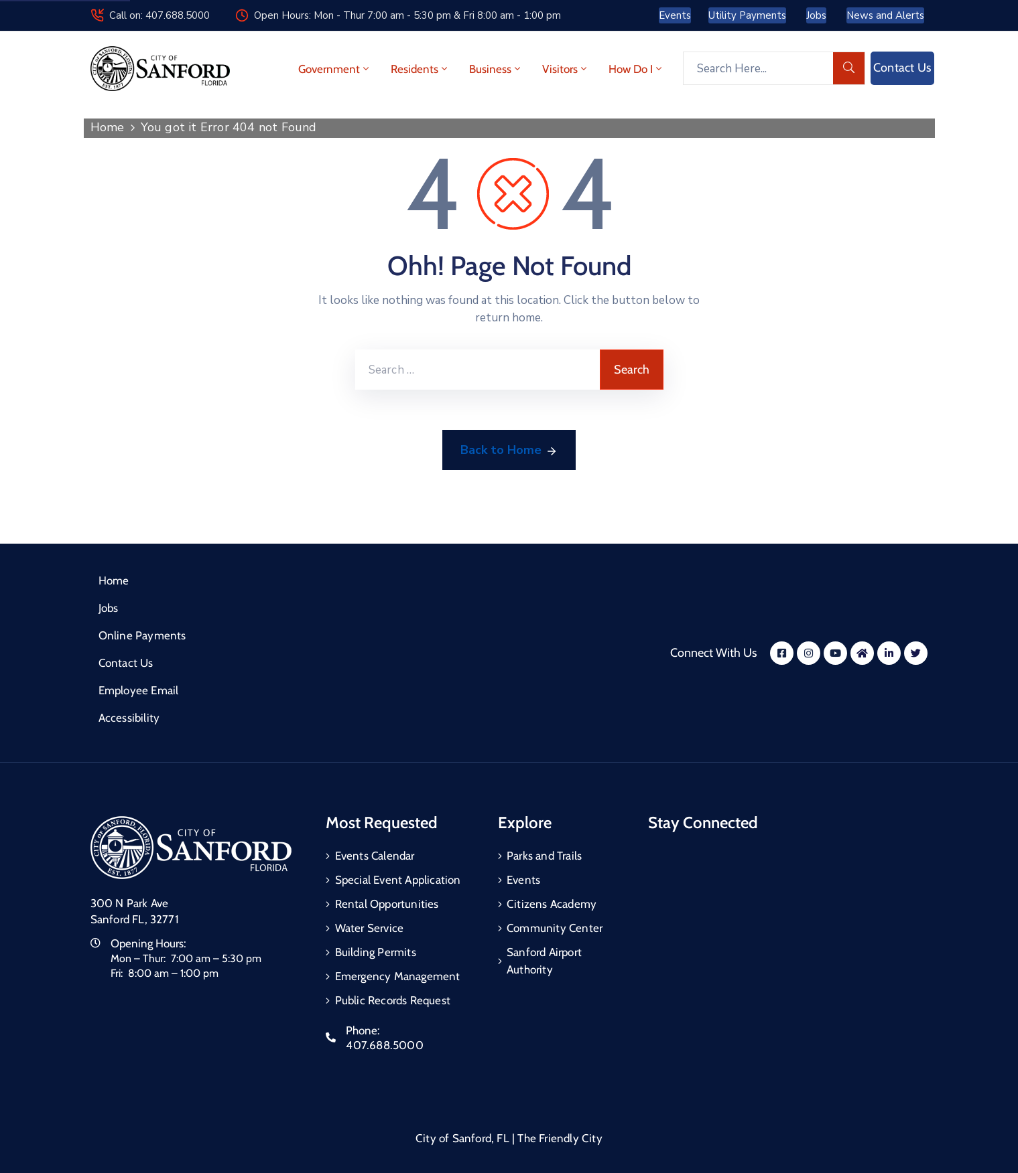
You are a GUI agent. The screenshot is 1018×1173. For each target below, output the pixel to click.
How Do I (636, 69)
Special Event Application (398, 879)
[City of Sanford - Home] (160, 68)
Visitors (565, 69)
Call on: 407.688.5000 (159, 15)
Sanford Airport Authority (544, 960)
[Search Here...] (758, 68)
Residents (420, 69)
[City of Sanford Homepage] (191, 846)
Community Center (554, 928)
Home (107, 127)
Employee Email (139, 690)
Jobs (109, 608)
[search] (849, 68)
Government (334, 69)
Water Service (369, 928)
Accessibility (129, 717)
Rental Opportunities (387, 904)
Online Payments (142, 635)
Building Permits (375, 952)
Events (523, 879)
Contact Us (126, 663)
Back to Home (509, 450)
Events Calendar (375, 855)
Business (496, 69)
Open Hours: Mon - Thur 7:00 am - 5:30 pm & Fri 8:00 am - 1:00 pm (407, 15)
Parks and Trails (544, 855)
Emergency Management (397, 976)
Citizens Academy (551, 904)
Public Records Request (392, 1000)
